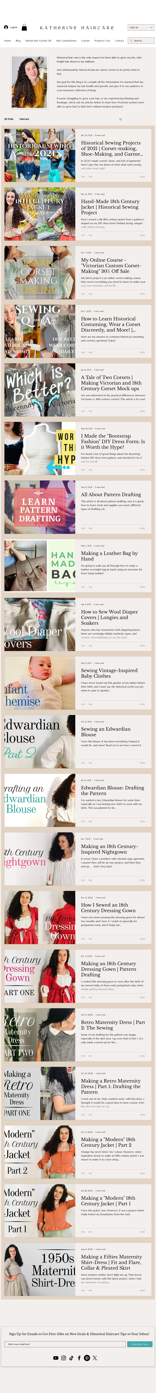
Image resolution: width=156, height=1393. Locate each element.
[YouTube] (56, 1358)
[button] (24, 27)
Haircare (24, 119)
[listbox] (141, 27)
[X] (95, 1358)
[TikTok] (71, 1358)
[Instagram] (63, 1358)
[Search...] (141, 41)
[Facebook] (79, 1358)
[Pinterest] (87, 1358)
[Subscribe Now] (140, 1344)
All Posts (8, 119)
